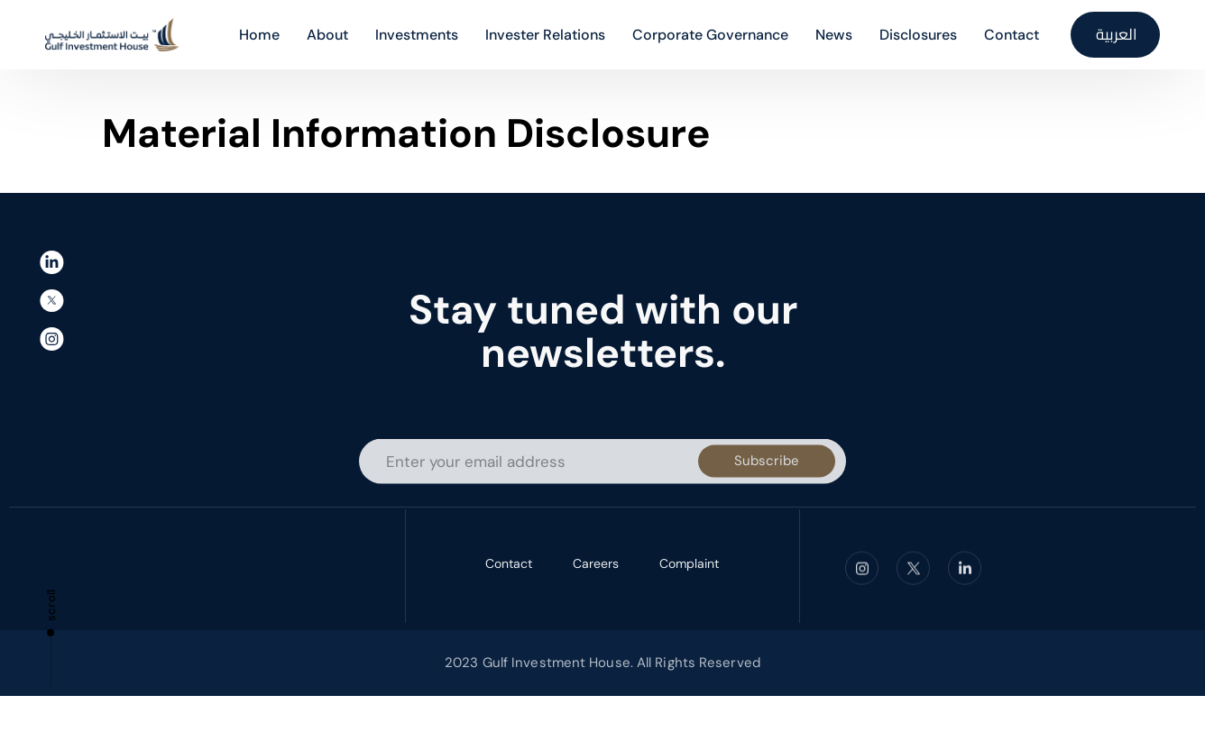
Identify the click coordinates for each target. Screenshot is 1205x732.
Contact (508, 566)
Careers (596, 566)
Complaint (689, 566)
